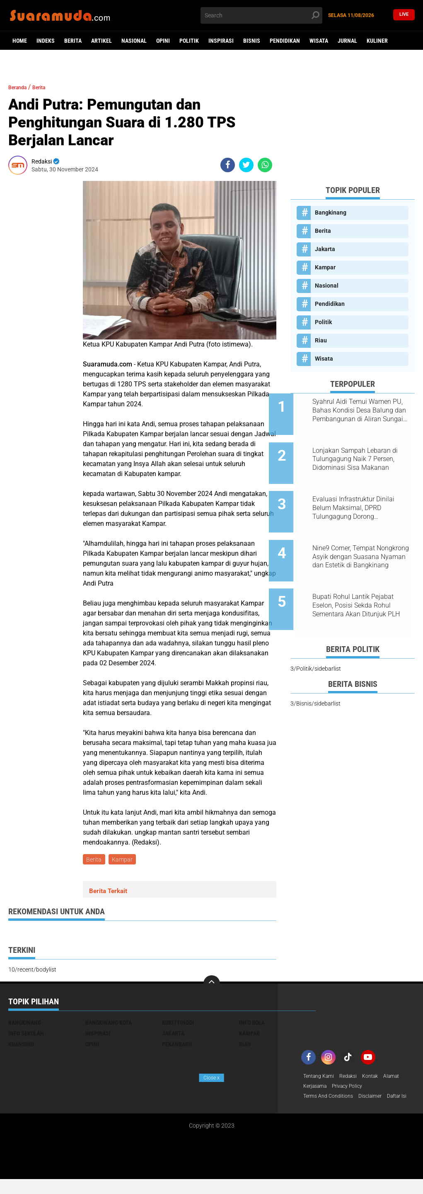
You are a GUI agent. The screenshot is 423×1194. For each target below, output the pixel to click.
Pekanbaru (177, 1046)
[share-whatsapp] (265, 165)
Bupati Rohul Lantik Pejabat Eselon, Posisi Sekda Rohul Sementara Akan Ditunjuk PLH (363, 578)
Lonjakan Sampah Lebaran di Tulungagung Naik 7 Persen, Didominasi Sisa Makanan (362, 452)
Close (211, 1078)
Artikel (101, 40)
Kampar (124, 860)
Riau (321, 340)
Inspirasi (221, 40)
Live (403, 15)
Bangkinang (330, 212)
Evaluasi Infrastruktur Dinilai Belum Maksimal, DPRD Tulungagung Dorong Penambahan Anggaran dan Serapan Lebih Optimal (360, 494)
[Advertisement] (352, 126)
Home (19, 40)
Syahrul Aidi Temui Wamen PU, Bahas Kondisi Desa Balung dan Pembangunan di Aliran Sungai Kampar (362, 410)
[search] (261, 15)
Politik (189, 40)
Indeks (45, 40)
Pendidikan (285, 40)
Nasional (134, 40)
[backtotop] (211, 985)
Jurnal (347, 40)
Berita (73, 40)
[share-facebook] (227, 165)
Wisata (318, 40)
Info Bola (252, 1024)
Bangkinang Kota (108, 1024)
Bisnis (251, 40)
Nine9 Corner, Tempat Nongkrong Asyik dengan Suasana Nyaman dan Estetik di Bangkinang (362, 536)
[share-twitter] (246, 165)
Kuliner (377, 40)
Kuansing (21, 1046)
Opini (163, 40)
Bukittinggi (178, 1024)
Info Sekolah (26, 1035)
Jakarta (325, 249)
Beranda (21, 87)
